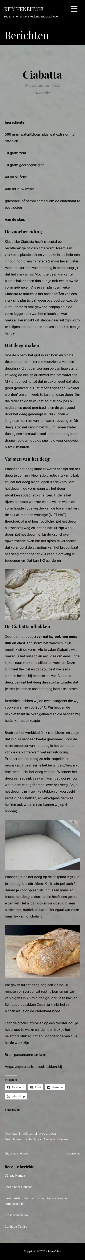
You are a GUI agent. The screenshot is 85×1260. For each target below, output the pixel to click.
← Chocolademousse (14, 1153)
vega (52, 1133)
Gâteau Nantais (15, 1175)
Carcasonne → (75, 1153)
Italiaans (62, 1139)
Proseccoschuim (16, 1215)
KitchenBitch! (23, 9)
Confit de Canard (16, 1226)
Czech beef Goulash (18, 1187)
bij (36, 1133)
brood (43, 1133)
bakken (28, 1133)
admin (44, 93)
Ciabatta (50, 1139)
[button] (74, 9)
